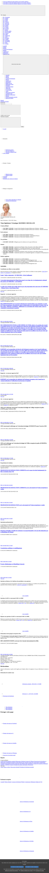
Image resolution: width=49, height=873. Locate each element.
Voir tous (2, 291)
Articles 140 (20, 603)
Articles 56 (43, 403)
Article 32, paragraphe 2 (22, 584)
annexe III (32, 603)
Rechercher (3, 102)
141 (25, 603)
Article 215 (36, 376)
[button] (25, 139)
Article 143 (43, 466)
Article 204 (44, 271)
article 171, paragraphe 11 (6, 272)
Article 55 (3, 301)
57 (47, 403)
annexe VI (6, 405)
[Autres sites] (25, 65)
